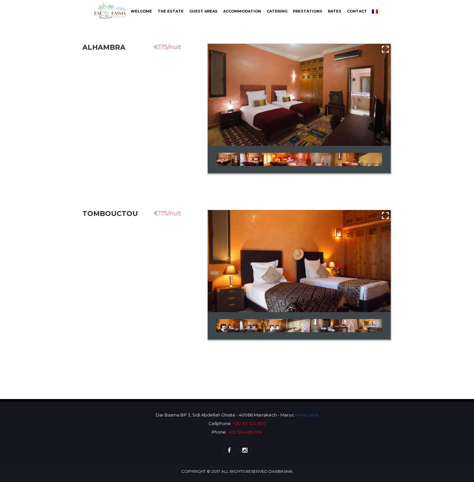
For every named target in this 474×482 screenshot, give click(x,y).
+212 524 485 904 (245, 432)
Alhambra (103, 47)
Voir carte (308, 414)
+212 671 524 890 (249, 423)
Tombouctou (110, 213)
